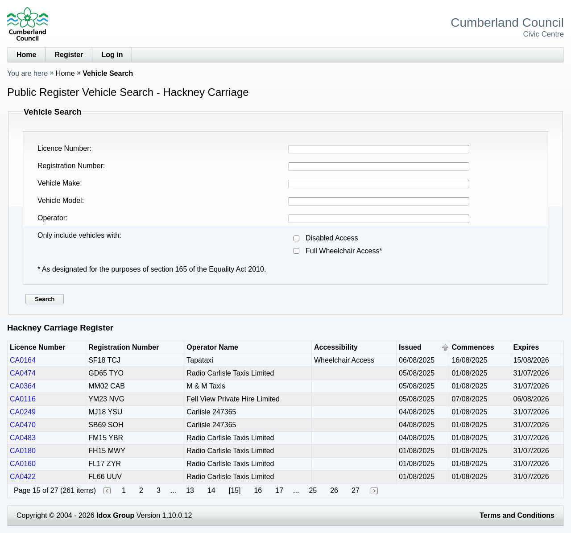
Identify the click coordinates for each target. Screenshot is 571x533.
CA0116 (23, 399)
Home (26, 54)
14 (211, 490)
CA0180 (23, 450)
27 (356, 490)
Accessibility (336, 347)
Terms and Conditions (517, 515)
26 (334, 490)
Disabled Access (332, 238)
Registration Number (70, 165)
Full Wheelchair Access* (344, 251)
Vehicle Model (59, 200)
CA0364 (23, 386)
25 (313, 490)
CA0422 (23, 476)
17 (279, 490)
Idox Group (115, 515)
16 (258, 490)
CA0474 (23, 373)
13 (190, 490)
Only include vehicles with (78, 235)
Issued (410, 347)
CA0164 (23, 360)
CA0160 (23, 463)
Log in (112, 54)
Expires (526, 347)
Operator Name (212, 347)
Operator (51, 218)
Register (68, 54)
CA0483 (23, 438)
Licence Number (63, 148)
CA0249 (23, 412)
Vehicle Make (58, 183)
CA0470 (23, 425)
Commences (472, 347)
